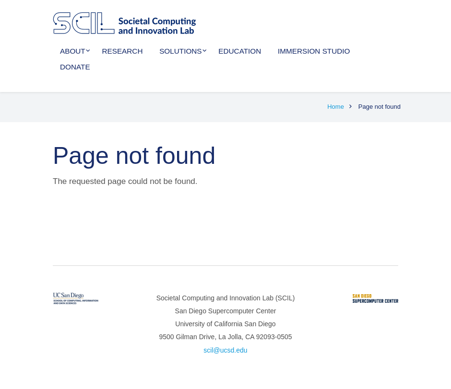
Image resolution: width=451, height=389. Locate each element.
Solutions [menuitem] (180, 51)
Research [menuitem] (122, 51)
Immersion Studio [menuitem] (314, 51)
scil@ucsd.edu (225, 350)
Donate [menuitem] (75, 67)
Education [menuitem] (239, 51)
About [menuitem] (72, 51)
